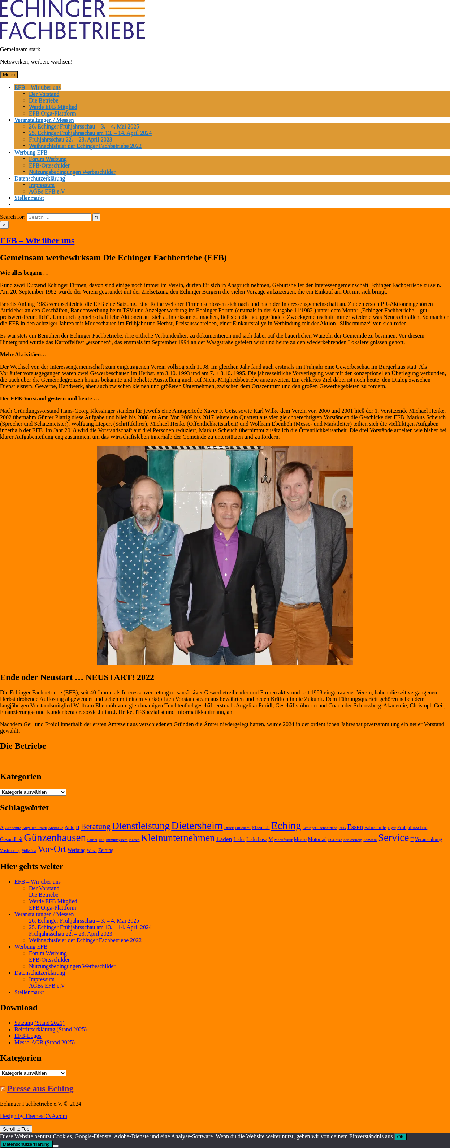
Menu (9, 74)
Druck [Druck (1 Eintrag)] (229, 828)
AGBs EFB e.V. (47, 191)
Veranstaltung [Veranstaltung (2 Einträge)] (428, 839)
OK (400, 1136)
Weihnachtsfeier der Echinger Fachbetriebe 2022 (85, 146)
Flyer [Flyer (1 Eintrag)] (392, 828)
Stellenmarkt (29, 198)
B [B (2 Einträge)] (77, 827)
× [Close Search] (4, 225)
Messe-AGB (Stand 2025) (44, 1042)
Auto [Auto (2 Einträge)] (69, 827)
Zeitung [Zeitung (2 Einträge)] (106, 850)
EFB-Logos (28, 1036)
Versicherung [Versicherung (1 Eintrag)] (10, 851)
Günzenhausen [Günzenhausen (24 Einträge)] (55, 837)
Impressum (42, 185)
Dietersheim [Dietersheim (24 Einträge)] (197, 825)
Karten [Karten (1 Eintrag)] (134, 840)
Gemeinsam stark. (21, 49)
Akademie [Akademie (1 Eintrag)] (13, 828)
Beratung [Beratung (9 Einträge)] (95, 826)
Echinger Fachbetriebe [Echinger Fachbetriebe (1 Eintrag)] (320, 828)
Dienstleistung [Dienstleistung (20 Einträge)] (141, 825)
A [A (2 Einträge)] (2, 827)
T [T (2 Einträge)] (411, 839)
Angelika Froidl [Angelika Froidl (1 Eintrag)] (34, 828)
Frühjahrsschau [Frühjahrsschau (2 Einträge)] (412, 827)
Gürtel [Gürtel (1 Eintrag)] (92, 840)
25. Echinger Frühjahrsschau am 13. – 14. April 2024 (90, 133)
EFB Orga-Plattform (52, 113)
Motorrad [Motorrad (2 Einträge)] (317, 839)
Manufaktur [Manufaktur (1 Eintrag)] (283, 840)
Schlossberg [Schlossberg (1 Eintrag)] (352, 840)
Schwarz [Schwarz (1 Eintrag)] (370, 840)
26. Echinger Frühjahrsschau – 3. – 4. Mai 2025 (84, 126)
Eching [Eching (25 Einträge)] (286, 825)
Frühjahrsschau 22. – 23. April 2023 (70, 139)
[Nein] (56, 1146)
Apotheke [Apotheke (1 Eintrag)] (55, 828)
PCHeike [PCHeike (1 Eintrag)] (335, 840)
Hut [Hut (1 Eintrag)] (101, 840)
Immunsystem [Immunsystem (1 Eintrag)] (116, 840)
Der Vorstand (44, 94)
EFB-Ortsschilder (49, 165)
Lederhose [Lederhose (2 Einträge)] (256, 839)
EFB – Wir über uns (37, 87)
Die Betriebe (43, 100)
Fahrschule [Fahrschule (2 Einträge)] (375, 827)
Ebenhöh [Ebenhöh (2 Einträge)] (261, 827)
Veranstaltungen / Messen (44, 120)
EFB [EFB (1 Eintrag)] (342, 828)
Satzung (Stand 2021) (39, 1023)
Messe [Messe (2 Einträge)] (300, 839)
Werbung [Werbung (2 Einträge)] (77, 850)
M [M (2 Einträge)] (270, 839)
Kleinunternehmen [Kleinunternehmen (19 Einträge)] (178, 837)
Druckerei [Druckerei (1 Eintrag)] (243, 828)
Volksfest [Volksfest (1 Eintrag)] (29, 851)
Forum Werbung (48, 159)
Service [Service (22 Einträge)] (393, 837)
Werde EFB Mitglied (53, 107)
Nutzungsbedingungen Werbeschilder (72, 172)
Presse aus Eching (40, 1088)
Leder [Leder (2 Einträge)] (239, 839)
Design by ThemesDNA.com (33, 1116)
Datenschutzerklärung (39, 178)
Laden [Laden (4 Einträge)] (224, 839)
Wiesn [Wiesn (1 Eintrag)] (92, 851)
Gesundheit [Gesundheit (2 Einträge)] (11, 839)
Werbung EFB (31, 152)
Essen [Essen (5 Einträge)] (355, 827)
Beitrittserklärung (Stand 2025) (50, 1029)
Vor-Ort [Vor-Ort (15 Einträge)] (52, 849)
